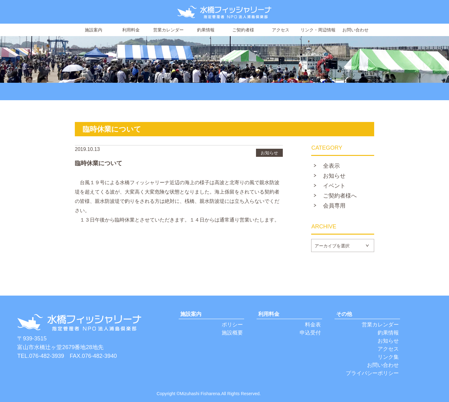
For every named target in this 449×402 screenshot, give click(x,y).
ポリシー (232, 325)
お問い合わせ (355, 29)
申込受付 (310, 333)
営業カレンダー (168, 29)
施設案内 (93, 29)
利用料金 (131, 29)
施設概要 (232, 333)
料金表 (313, 325)
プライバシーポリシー (372, 373)
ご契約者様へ (340, 196)
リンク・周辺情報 (318, 29)
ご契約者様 (243, 29)
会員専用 (334, 206)
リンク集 (388, 357)
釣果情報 (206, 29)
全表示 (331, 166)
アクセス (280, 29)
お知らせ (334, 176)
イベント (334, 186)
